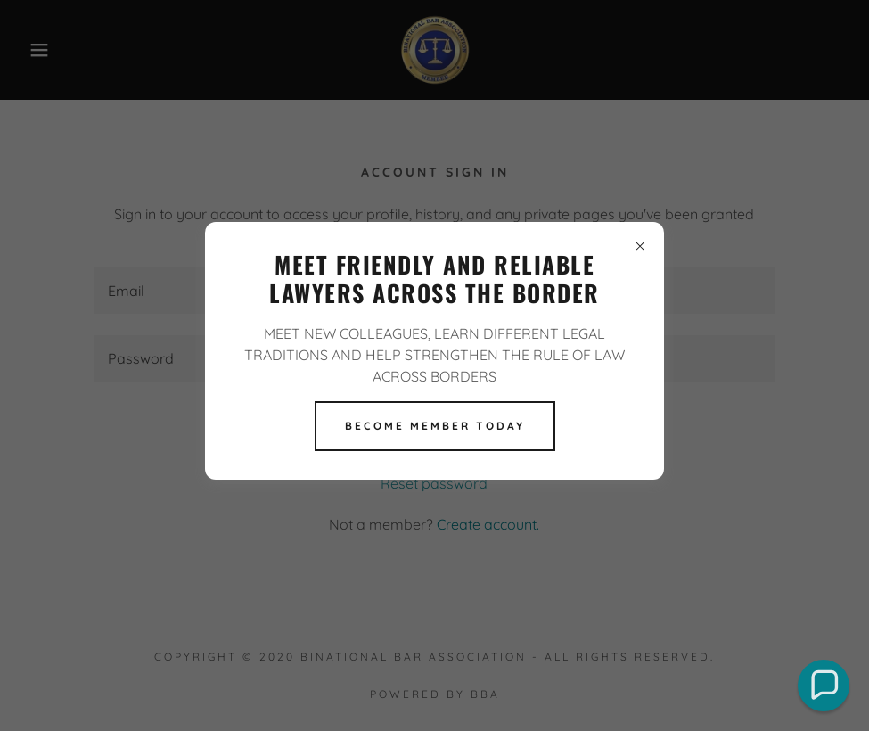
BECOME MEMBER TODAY (435, 425)
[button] (823, 685)
